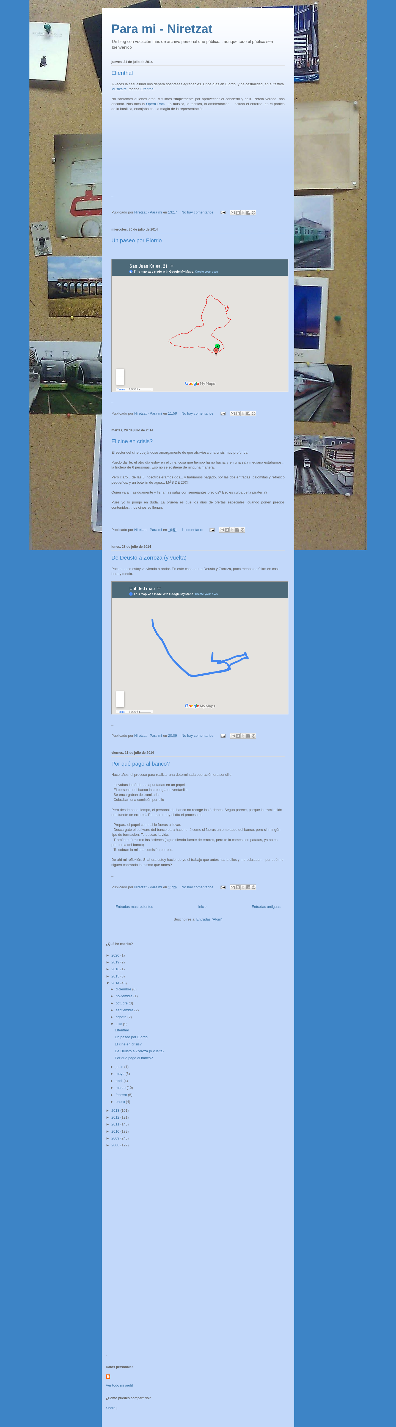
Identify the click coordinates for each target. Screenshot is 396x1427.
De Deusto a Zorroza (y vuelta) (148, 558)
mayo (120, 1074)
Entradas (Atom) (209, 919)
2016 (115, 969)
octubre (122, 1003)
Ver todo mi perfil (119, 1385)
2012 (115, 1117)
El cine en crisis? (132, 441)
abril (119, 1081)
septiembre (125, 1010)
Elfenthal (122, 73)
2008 (115, 1145)
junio (120, 1067)
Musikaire (119, 89)
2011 (115, 1124)
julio (119, 1024)
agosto (122, 1017)
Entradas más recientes (134, 907)
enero (121, 1102)
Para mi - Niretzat (162, 29)
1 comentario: (193, 530)
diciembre (124, 989)
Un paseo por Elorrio (136, 240)
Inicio (202, 907)
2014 (115, 983)
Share (111, 1408)
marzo (121, 1088)
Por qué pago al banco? (140, 764)
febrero (122, 1095)
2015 (115, 976)
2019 (115, 962)
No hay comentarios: (198, 212)
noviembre (124, 996)
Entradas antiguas (266, 907)
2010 (115, 1131)
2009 (115, 1138)
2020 (115, 955)
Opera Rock (155, 104)
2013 (115, 1110)
